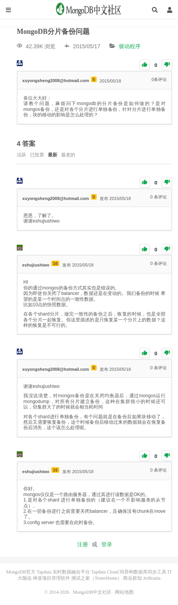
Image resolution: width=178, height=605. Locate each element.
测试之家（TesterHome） (96, 578)
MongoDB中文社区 (89, 9)
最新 (52, 155)
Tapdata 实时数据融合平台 (63, 572)
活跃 (21, 155)
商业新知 (132, 578)
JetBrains (151, 578)
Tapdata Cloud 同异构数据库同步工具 (128, 572)
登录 (106, 544)
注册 (82, 544)
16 (55, 263)
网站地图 (124, 592)
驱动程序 (130, 46)
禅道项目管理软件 (51, 578)
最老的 (68, 155)
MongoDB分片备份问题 (53, 31)
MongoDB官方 (20, 572)
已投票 (37, 155)
